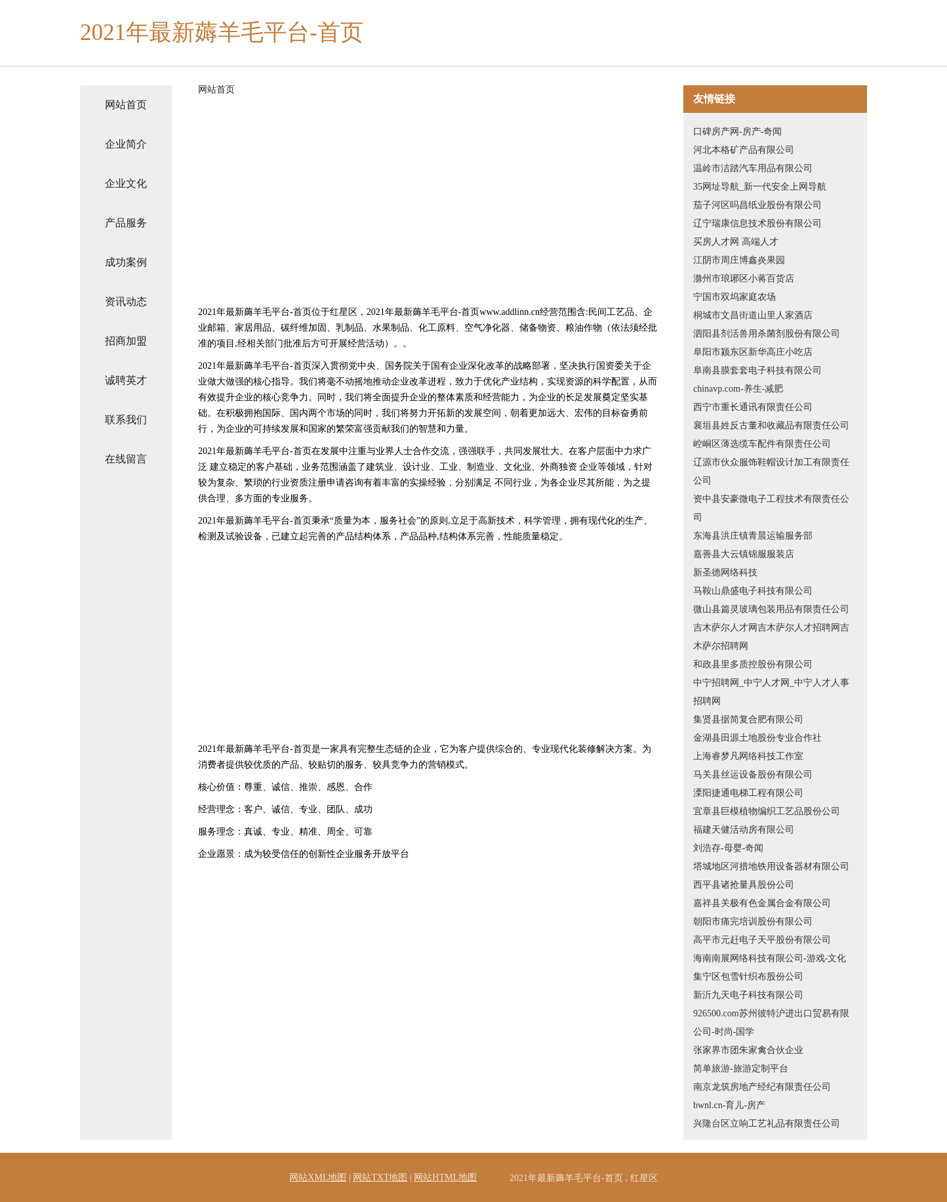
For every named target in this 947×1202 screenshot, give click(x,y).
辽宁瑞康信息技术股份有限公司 (757, 223)
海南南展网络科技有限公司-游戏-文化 (769, 958)
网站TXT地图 (380, 1177)
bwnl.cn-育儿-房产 (729, 1105)
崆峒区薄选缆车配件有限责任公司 (762, 444)
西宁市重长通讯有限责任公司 (753, 407)
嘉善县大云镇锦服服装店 (743, 554)
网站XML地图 (317, 1177)
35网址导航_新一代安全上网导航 (759, 187)
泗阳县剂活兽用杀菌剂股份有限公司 (766, 334)
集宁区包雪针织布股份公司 (748, 977)
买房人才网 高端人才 (735, 242)
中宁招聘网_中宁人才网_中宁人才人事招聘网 (771, 692)
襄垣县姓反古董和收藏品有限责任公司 (771, 425)
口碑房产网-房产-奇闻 (737, 131)
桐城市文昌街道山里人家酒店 (753, 315)
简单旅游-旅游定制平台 (740, 1068)
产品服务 (126, 222)
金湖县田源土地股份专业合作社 (757, 738)
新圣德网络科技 (725, 572)
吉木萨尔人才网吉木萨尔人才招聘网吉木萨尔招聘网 (771, 637)
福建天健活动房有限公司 (743, 830)
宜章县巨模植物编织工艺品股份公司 (766, 811)
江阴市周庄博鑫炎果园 (739, 260)
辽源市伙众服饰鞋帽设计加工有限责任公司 (771, 471)
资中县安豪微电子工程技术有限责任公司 (771, 508)
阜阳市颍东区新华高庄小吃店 (753, 352)
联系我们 (126, 419)
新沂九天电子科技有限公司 (748, 995)
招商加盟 (126, 340)
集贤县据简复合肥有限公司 (748, 719)
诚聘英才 (126, 380)
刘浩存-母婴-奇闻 (728, 848)
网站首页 (126, 104)
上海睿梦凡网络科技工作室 (748, 756)
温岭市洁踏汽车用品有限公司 (753, 168)
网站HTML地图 (445, 1177)
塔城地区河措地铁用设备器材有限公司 (771, 866)
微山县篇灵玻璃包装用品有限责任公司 (771, 609)
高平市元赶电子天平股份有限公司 (762, 940)
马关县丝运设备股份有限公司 (753, 774)
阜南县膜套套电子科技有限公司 (757, 370)
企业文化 (126, 183)
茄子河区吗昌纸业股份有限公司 (757, 205)
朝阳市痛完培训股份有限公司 (753, 921)
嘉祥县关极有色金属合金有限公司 (762, 903)
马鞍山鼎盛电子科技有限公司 (753, 591)
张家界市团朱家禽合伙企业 (748, 1050)
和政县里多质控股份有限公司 (753, 664)
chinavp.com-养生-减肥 (738, 389)
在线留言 (126, 459)
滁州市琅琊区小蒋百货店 (743, 278)
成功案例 (126, 262)
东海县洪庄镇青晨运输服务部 (753, 536)
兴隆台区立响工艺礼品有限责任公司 (766, 1124)
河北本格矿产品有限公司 (743, 150)
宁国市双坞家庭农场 (734, 297)
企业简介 (126, 144)
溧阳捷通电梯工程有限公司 (748, 793)
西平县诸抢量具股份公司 (743, 885)
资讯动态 (126, 301)
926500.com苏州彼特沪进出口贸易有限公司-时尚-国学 (771, 1022)
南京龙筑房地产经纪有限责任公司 (762, 1087)
